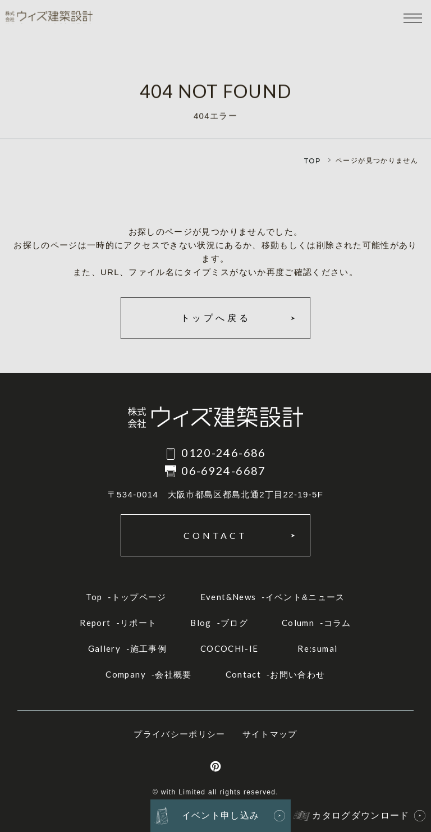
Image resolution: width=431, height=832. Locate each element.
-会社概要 (148, 674)
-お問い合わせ (275, 674)
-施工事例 (127, 648)
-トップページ (126, 597)
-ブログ (219, 623)
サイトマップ (269, 734)
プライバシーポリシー (180, 734)
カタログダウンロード (361, 815)
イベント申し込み (221, 815)
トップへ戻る (216, 318)
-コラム (316, 623)
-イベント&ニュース (272, 597)
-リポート (118, 623)
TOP (312, 161)
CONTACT (215, 535)
